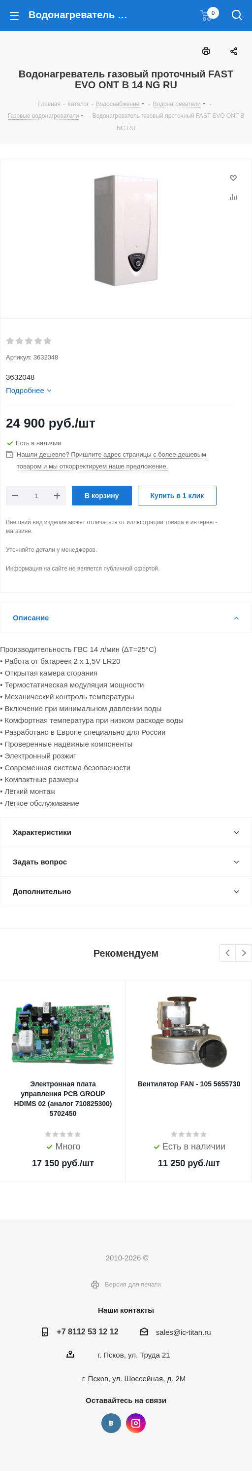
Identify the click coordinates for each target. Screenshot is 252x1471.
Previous (228, 953)
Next (244, 953)
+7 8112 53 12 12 (87, 1331)
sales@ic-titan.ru (183, 1332)
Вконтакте (111, 1423)
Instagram (136, 1423)
